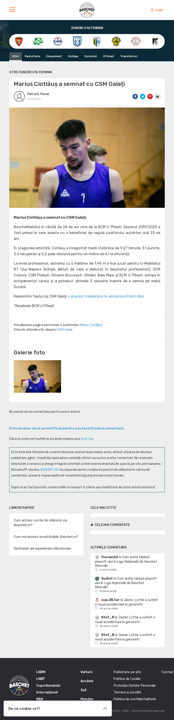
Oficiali (107, 56)
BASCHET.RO (50, 470)
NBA (39, 699)
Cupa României (48, 685)
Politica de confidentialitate (134, 699)
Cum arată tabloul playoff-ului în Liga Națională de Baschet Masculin (126, 561)
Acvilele (86, 681)
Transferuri (127, 56)
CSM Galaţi (64, 330)
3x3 (83, 690)
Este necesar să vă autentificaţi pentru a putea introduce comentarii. (66, 428)
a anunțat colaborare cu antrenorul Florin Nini (106, 296)
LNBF (40, 679)
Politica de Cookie (126, 679)
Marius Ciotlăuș (91, 325)
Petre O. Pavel (38, 94)
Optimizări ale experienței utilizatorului (42, 548)
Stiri (15, 56)
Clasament (54, 56)
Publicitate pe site (127, 672)
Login (157, 10)
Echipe (73, 56)
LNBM (41, 672)
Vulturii (86, 672)
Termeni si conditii (127, 692)
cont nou (87, 439)
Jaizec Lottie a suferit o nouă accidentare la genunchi (126, 602)
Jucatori (89, 56)
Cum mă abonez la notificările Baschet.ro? (46, 537)
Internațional (47, 692)
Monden (86, 699)
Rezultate (32, 56)
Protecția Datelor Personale (134, 685)
